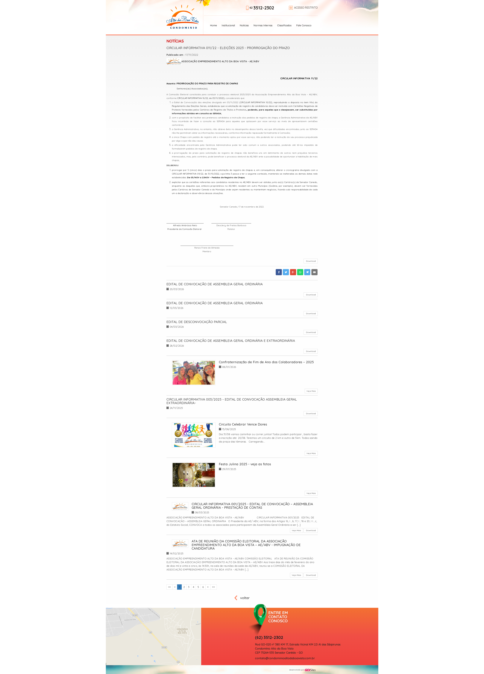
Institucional (228, 25)
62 (262, 8)
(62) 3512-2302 (269, 637)
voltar (245, 598)
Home (213, 25)
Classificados (284, 25)
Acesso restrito (306, 7)
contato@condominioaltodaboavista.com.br (285, 658)
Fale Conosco (303, 25)
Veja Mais (311, 391)
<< (169, 587)
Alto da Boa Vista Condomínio (182, 17)
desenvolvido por (302, 670)
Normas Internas (263, 25)
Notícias (244, 25)
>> (213, 587)
